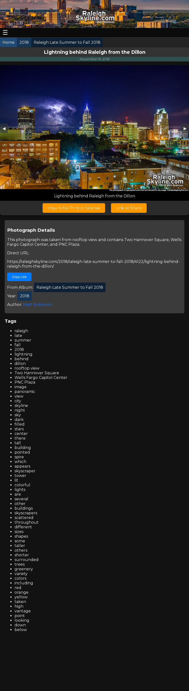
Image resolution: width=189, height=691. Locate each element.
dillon (20, 363)
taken (20, 601)
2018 (19, 349)
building (23, 447)
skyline (21, 405)
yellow (21, 597)
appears (22, 466)
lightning (23, 354)
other (20, 503)
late (18, 335)
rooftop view (84, 239)
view (19, 396)
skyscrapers (26, 513)
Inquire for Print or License (73, 208)
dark (19, 419)
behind (22, 359)
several (21, 499)
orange (22, 592)
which (20, 461)
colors (20, 578)
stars (19, 429)
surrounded (27, 559)
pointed (22, 452)
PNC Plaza (69, 244)
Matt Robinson (37, 304)
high (19, 606)
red (18, 587)
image (21, 387)
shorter (22, 555)
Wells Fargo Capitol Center (41, 377)
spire (19, 457)
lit (16, 480)
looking (22, 620)
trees (20, 564)
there (20, 438)
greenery (24, 569)
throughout (27, 522)
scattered (24, 517)
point (20, 615)
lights (20, 489)
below (21, 629)
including (24, 583)
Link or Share (129, 208)
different (23, 527)
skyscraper (25, 471)
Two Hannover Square (146, 239)
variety (21, 573)
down (20, 625)
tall (18, 443)
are (18, 494)
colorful (22, 485)
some (20, 541)
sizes (19, 531)
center (21, 433)
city (18, 401)
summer (23, 340)
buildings (24, 508)
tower (20, 475)
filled (20, 424)
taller (20, 545)
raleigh (21, 331)
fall (18, 345)
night (20, 410)
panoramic (25, 391)
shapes (21, 536)
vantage (23, 611)
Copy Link (19, 277)
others (21, 550)
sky (18, 415)
